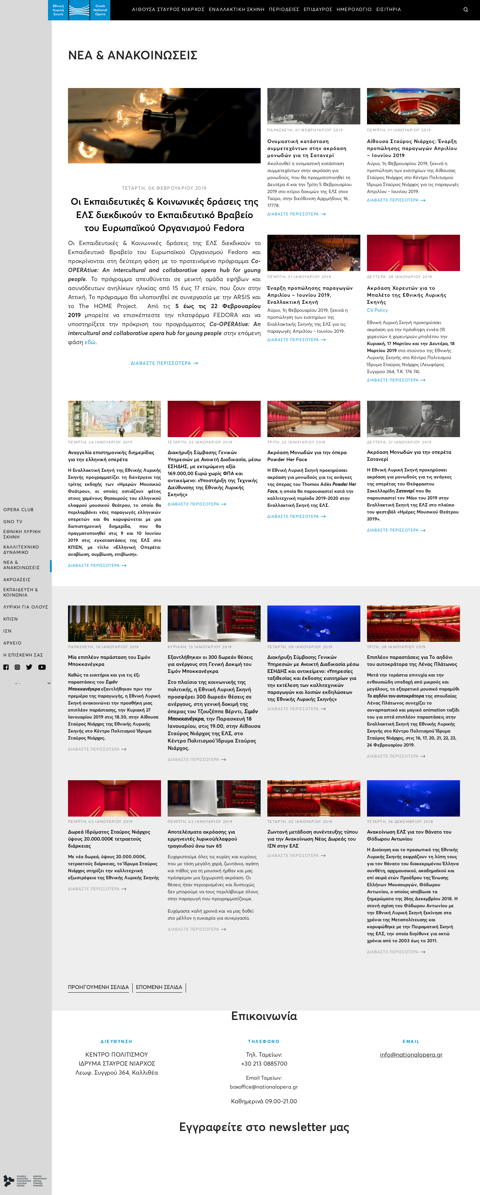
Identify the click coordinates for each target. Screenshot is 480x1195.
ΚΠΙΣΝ (10, 619)
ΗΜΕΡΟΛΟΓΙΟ (358, 10)
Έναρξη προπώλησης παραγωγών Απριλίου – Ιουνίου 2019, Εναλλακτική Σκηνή (312, 294)
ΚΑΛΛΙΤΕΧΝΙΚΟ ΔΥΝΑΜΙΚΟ (21, 550)
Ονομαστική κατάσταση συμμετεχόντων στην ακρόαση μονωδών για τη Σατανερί (309, 148)
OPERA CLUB (18, 510)
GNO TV (13, 522)
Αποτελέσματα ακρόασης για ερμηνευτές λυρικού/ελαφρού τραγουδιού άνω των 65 (205, 844)
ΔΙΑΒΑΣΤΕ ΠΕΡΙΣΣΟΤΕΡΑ (163, 363)
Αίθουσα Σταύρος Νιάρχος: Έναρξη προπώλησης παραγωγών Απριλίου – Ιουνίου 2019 (413, 148)
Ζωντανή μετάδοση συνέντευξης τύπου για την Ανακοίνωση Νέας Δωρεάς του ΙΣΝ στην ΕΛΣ (314, 844)
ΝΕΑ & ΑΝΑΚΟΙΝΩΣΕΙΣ (21, 565)
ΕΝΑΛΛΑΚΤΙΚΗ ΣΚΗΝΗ (241, 10)
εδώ (118, 342)
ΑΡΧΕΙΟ (12, 643)
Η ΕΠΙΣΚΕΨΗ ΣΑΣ (23, 655)
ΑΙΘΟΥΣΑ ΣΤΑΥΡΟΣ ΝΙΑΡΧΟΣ (172, 10)
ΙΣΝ (7, 631)
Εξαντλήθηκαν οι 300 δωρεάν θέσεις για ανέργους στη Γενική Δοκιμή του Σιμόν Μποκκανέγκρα (213, 670)
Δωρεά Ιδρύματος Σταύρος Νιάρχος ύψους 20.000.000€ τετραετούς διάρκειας (113, 844)
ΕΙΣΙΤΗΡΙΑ (392, 10)
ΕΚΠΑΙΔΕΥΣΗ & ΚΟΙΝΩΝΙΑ (20, 592)
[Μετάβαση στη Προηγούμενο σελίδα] (102, 993)
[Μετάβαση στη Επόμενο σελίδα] (164, 993)
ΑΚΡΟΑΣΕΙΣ (17, 579)
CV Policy (378, 309)
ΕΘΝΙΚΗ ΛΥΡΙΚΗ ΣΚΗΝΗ (22, 535)
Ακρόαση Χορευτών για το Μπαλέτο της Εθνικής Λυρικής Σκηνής (408, 294)
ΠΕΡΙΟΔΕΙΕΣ (288, 10)
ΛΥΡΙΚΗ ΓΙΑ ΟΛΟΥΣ (25, 607)
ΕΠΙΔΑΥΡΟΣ (321, 10)
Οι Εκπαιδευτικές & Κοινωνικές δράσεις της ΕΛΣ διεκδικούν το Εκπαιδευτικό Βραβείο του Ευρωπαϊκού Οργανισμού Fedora (167, 214)
